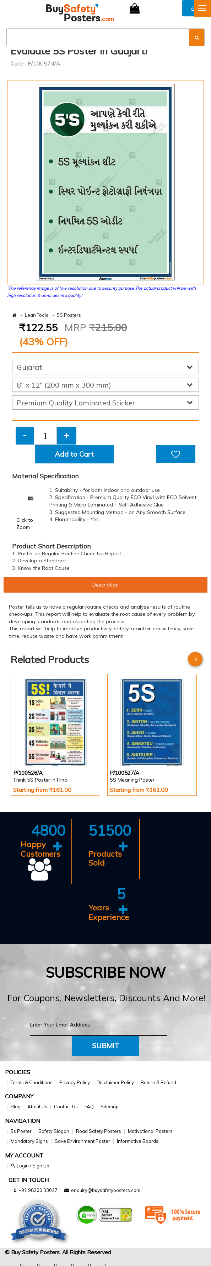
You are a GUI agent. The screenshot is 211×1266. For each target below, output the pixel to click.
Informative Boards (137, 1141)
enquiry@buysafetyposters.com (105, 1190)
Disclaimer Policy (115, 1082)
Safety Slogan (53, 1131)
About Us (37, 1106)
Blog (16, 1106)
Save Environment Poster (82, 1141)
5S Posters (69, 315)
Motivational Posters (150, 1131)
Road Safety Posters (98, 1131)
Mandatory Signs (29, 1141)
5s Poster (21, 1131)
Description (105, 585)
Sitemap (110, 1106)
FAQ (89, 1106)
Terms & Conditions (32, 1082)
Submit (105, 1045)
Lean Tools (36, 315)
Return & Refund (158, 1082)
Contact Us (66, 1106)
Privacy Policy (74, 1082)
